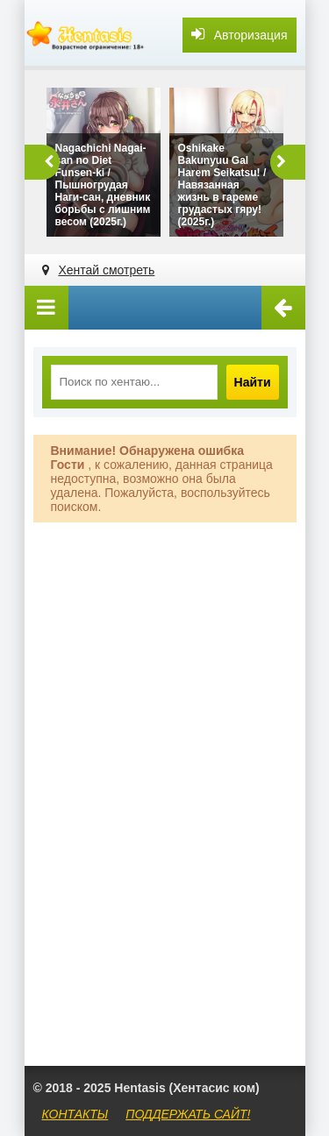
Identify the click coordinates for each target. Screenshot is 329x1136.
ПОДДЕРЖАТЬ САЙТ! (187, 1114)
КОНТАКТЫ (75, 1114)
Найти (252, 382)
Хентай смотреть (106, 270)
